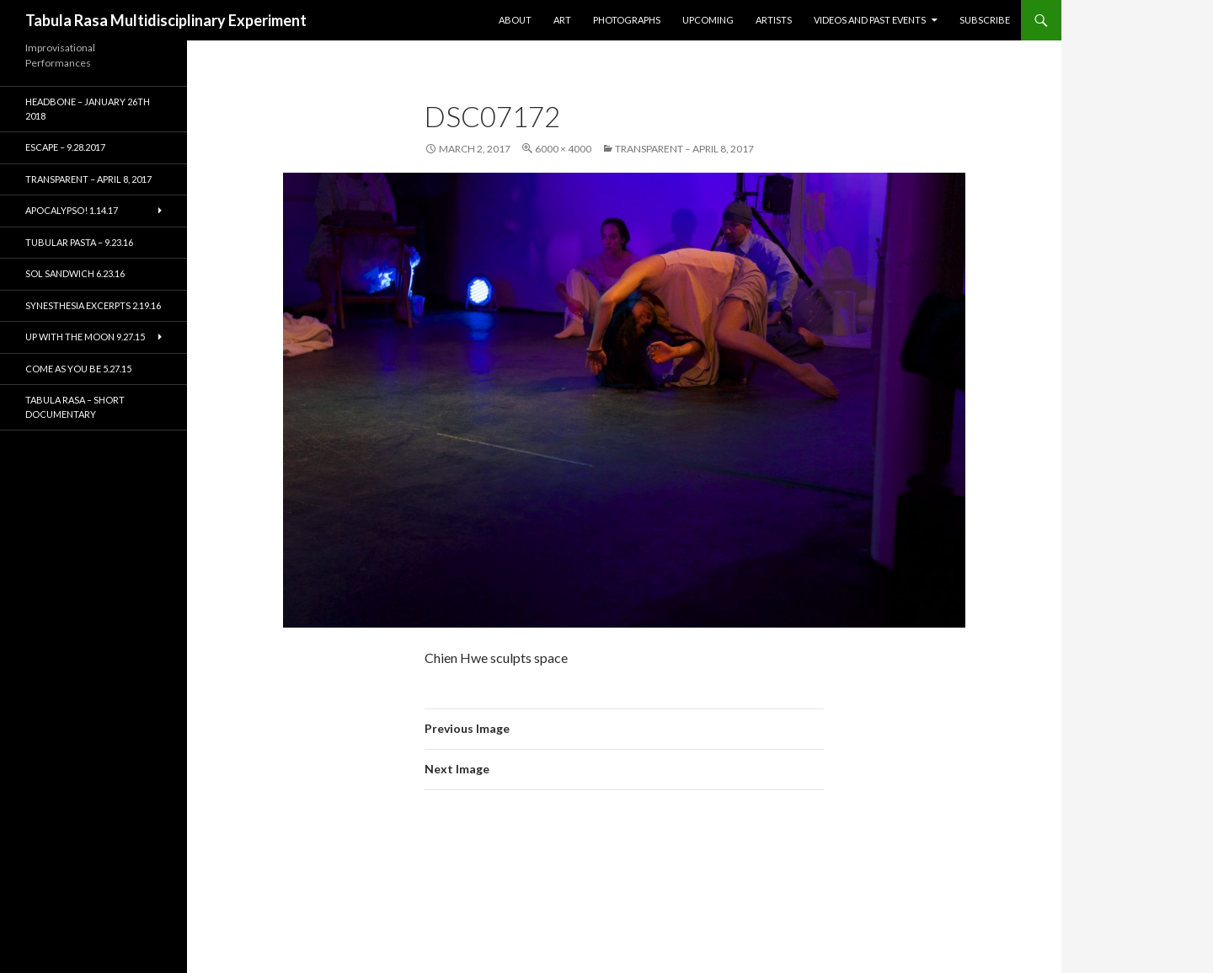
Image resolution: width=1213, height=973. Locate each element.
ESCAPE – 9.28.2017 (65, 147)
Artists (774, 19)
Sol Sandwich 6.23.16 (75, 273)
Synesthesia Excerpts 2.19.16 (93, 305)
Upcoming (708, 19)
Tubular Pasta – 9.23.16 (79, 242)
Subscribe (984, 19)
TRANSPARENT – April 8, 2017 (684, 148)
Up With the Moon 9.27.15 (85, 336)
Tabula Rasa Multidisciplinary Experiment (166, 20)
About (515, 19)
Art (562, 19)
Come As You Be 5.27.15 (78, 368)
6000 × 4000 (563, 148)
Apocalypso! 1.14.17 (71, 210)
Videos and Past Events (870, 19)
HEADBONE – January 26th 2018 (87, 108)
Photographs (626, 19)
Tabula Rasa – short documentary (75, 407)
